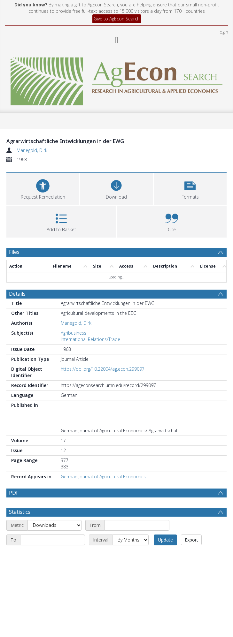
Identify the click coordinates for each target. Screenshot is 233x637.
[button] (190, 188)
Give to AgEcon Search (117, 19)
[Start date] (137, 525)
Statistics (19, 511)
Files (14, 251)
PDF (14, 492)
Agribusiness (73, 333)
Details (17, 293)
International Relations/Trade (90, 339)
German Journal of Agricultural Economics (103, 477)
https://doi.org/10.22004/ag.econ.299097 (102, 369)
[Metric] (54, 525)
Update (165, 540)
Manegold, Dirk (32, 150)
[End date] (52, 540)
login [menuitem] (223, 32)
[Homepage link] (116, 79)
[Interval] (130, 540)
